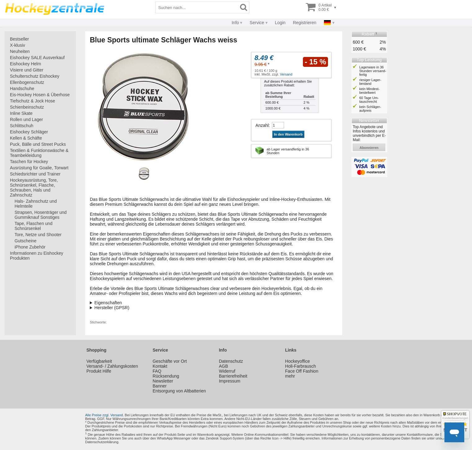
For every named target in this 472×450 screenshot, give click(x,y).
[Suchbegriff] (197, 7)
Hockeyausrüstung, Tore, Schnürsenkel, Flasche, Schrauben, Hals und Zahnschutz (34, 187)
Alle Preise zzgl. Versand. (104, 415)
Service (257, 22)
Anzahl (262, 125)
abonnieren (369, 147)
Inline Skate (21, 113)
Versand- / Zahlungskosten (112, 366)
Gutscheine (26, 240)
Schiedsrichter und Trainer (35, 173)
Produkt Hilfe (98, 371)
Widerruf (227, 371)
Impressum (229, 381)
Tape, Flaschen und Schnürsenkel (33, 226)
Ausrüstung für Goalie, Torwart (39, 167)
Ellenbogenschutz (27, 82)
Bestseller (19, 39)
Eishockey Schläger (29, 131)
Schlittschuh (21, 125)
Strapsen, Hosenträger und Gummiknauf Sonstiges (41, 215)
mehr (290, 376)
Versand (286, 74)
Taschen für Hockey (29, 161)
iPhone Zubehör (30, 246)
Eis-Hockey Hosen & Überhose (40, 94)
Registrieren (304, 22)
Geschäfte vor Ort (170, 361)
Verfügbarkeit (99, 361)
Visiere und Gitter (26, 69)
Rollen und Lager (26, 119)
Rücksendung (166, 376)
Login (280, 22)
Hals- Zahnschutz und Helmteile (36, 204)
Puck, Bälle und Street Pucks (38, 144)
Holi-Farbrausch (300, 366)
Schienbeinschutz (27, 107)
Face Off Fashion (301, 371)
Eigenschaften (108, 302)
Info (235, 22)
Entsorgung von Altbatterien (179, 390)
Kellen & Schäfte (26, 138)
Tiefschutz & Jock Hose (32, 100)
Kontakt (160, 366)
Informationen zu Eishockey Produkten (36, 256)
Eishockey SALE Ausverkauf (37, 57)
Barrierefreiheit (233, 376)
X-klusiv (17, 45)
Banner (160, 385)
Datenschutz (231, 361)
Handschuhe (22, 88)
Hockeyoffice (297, 361)
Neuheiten (20, 51)
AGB (223, 366)
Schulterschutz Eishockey (34, 76)
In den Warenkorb (288, 134)
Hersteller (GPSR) (111, 307)
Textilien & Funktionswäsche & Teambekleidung (39, 153)
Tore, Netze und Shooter (38, 234)
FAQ (157, 371)
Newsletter (163, 381)
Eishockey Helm (25, 63)
